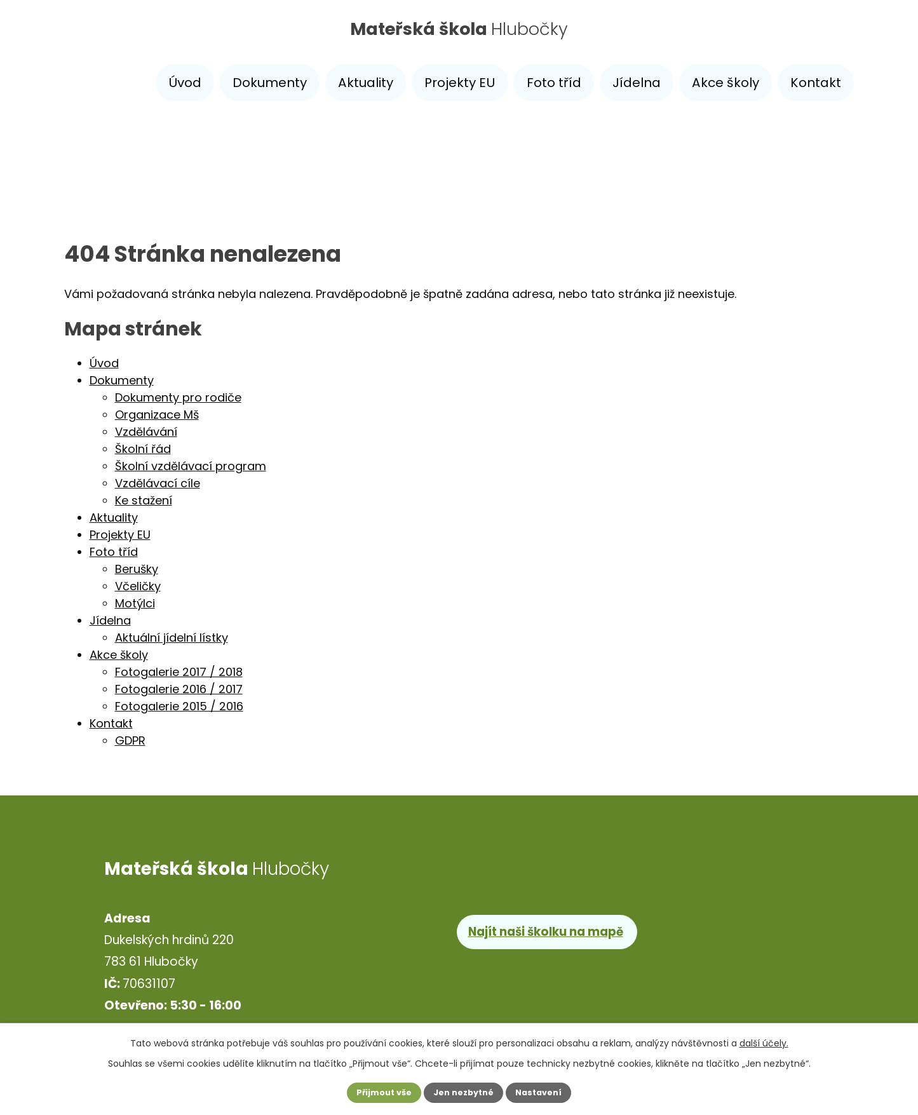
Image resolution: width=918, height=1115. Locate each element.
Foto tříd (554, 82)
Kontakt (815, 82)
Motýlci (135, 603)
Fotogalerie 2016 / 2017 (179, 689)
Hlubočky (459, 33)
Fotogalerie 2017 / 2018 (179, 672)
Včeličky (138, 586)
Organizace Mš (157, 414)
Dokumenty (270, 82)
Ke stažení (143, 500)
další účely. (763, 1040)
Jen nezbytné (464, 1091)
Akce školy (725, 82)
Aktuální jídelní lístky (171, 637)
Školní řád (143, 449)
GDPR (130, 740)
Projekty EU (459, 82)
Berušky (136, 569)
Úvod (184, 82)
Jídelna (636, 82)
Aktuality (365, 82)
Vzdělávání (146, 432)
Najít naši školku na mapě (549, 930)
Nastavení (552, 1091)
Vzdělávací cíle (157, 483)
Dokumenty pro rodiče (178, 397)
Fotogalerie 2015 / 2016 (179, 706)
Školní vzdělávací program (190, 466)
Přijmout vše (371, 1091)
